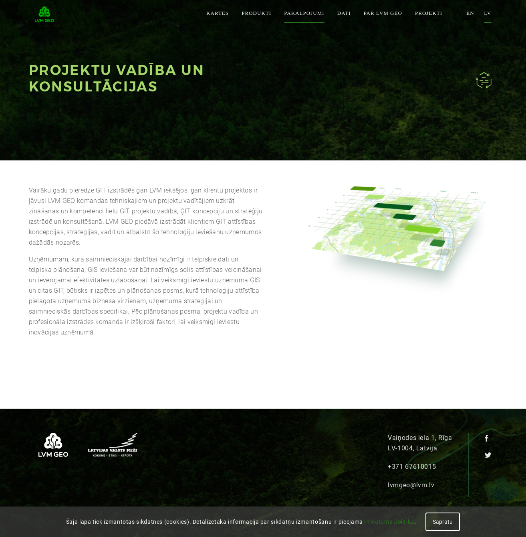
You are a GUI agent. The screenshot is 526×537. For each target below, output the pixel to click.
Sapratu (443, 522)
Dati (344, 13)
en (470, 13)
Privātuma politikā (389, 522)
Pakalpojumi (304, 13)
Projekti (428, 13)
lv (487, 13)
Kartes (217, 13)
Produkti (256, 13)
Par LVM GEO (382, 13)
